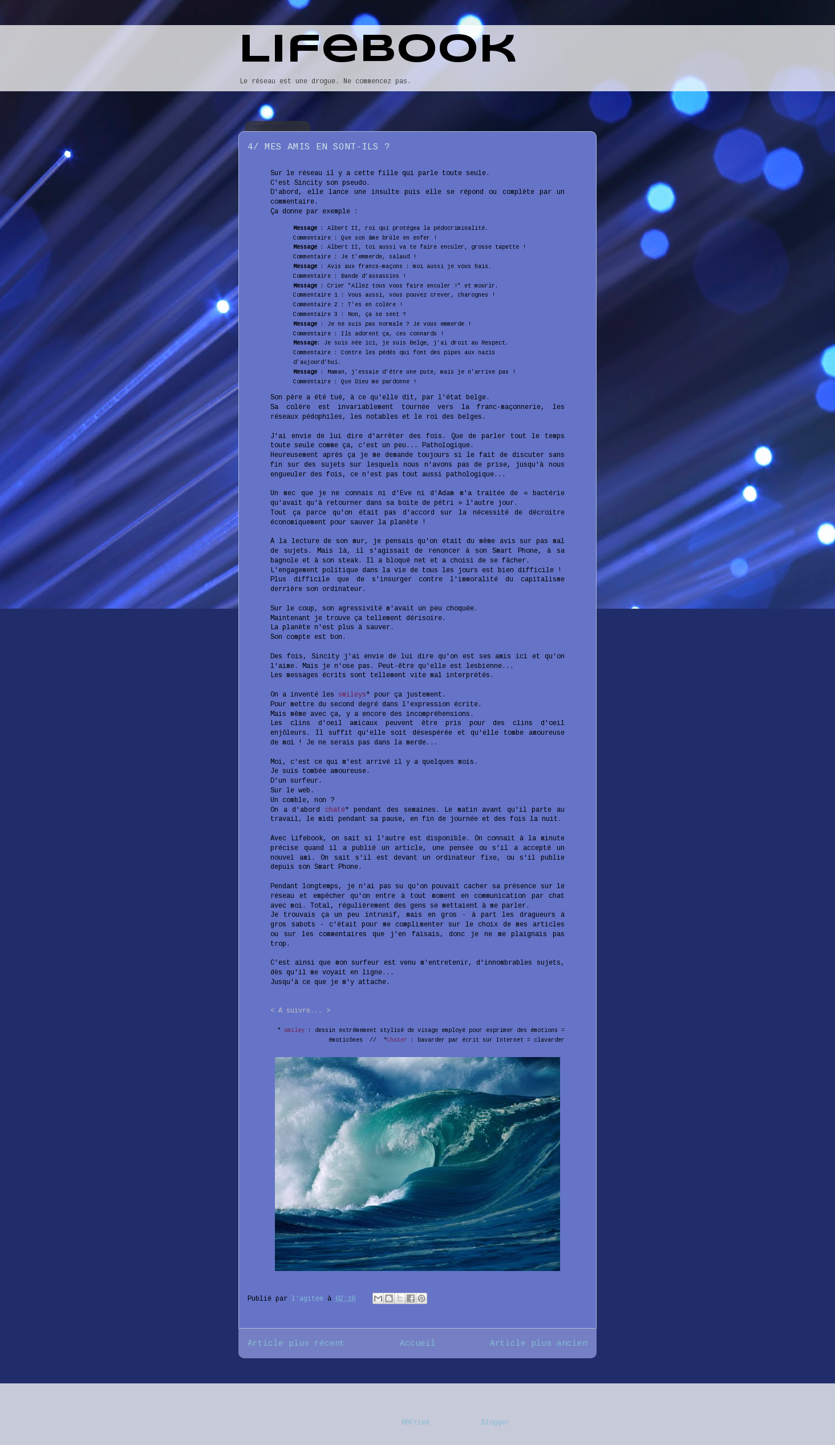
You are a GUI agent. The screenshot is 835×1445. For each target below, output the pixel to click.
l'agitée (309, 1299)
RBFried (415, 1423)
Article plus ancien (538, 1343)
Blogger (495, 1423)
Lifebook (377, 50)
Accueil (418, 1343)
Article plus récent (296, 1343)
